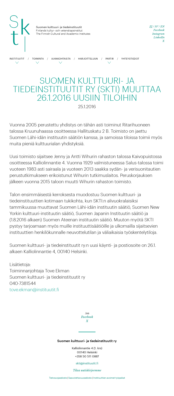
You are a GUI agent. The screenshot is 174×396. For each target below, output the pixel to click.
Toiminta (38, 58)
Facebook (158, 30)
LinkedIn (159, 37)
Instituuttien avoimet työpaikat (109, 378)
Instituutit (17, 58)
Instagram (158, 33)
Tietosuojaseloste (58, 378)
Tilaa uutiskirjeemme (87, 370)
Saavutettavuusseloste (80, 378)
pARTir (110, 58)
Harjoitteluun (88, 58)
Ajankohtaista (61, 58)
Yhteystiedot (130, 58)
